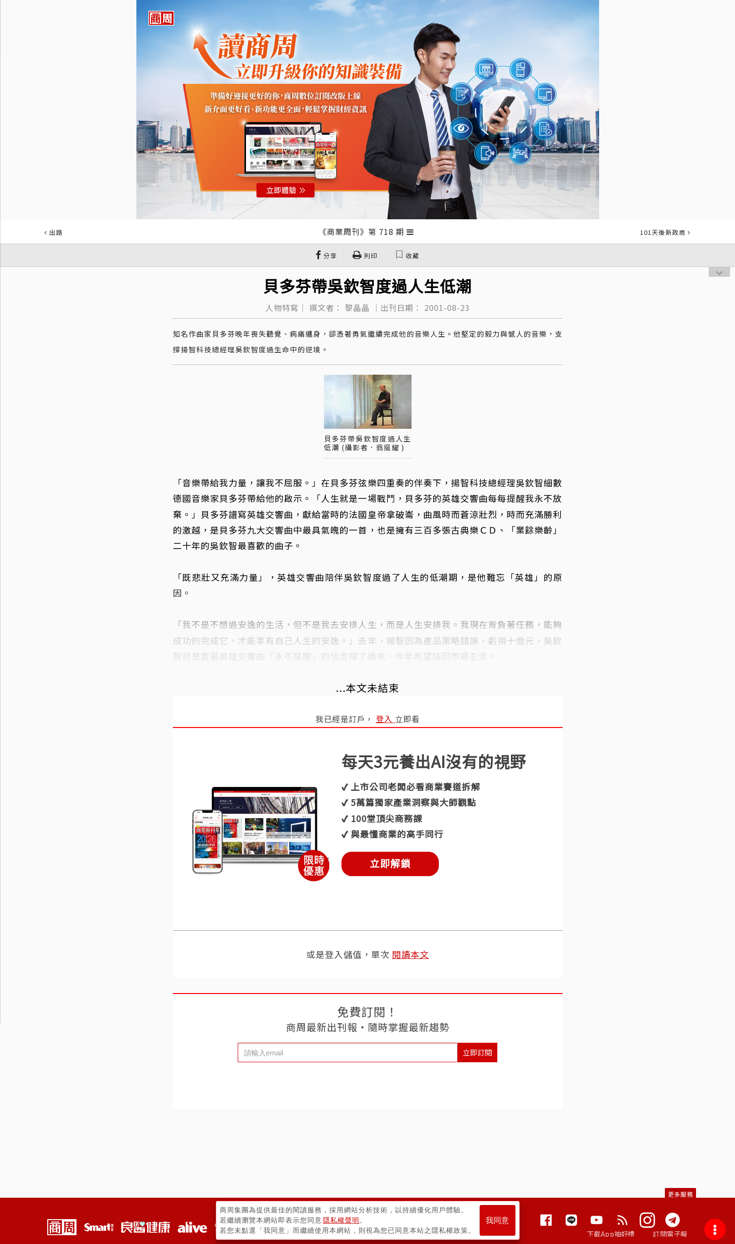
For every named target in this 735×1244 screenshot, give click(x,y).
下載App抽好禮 (611, 1234)
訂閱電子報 (670, 1234)
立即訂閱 (477, 1052)
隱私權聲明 (341, 1220)
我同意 (497, 1220)
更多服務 (680, 1194)
